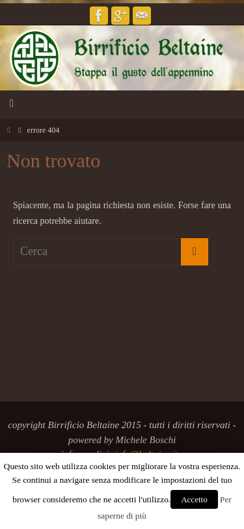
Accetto (194, 499)
